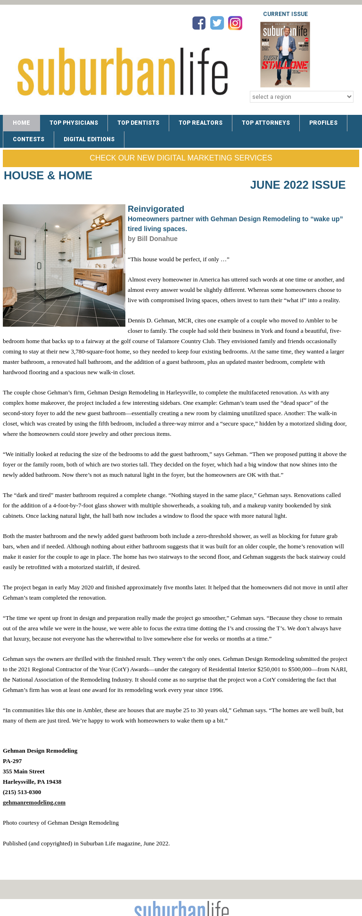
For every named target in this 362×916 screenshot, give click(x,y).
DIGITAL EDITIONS (89, 139)
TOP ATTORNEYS (266, 123)
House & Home (48, 175)
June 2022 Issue (298, 184)
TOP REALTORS (200, 123)
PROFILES (323, 123)
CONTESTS (28, 139)
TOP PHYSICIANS (73, 123)
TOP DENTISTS (138, 123)
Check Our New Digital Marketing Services (181, 158)
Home (21, 123)
